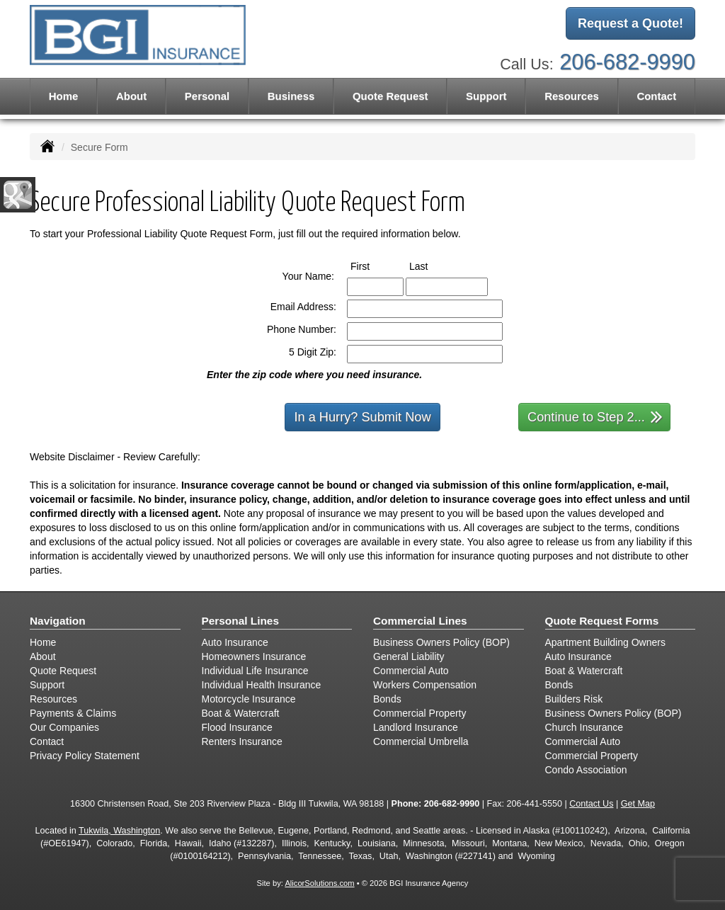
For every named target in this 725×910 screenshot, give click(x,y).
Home (64, 96)
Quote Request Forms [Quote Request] (602, 621)
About (131, 96)
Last (431, 265)
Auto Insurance (235, 642)
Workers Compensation (424, 684)
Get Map (638, 804)
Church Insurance (584, 727)
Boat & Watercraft (241, 713)
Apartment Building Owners (605, 642)
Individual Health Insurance (261, 684)
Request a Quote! (630, 23)
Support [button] (486, 96)
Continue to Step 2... (595, 416)
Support (47, 684)
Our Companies (64, 727)
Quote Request (63, 670)
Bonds (387, 699)
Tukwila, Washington (119, 831)
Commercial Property (419, 713)
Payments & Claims (73, 713)
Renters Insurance (242, 741)
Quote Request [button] (390, 96)
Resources (53, 699)
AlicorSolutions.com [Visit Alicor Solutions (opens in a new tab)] (319, 883)
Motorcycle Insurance (249, 699)
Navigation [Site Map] (58, 621)
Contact (656, 96)
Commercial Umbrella (421, 741)
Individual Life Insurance (255, 670)
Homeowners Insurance (254, 656)
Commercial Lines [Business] (420, 621)
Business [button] (291, 96)
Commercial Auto (411, 670)
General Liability (408, 656)
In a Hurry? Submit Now (362, 417)
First (373, 265)
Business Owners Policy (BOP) (441, 642)
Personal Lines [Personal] (241, 621)
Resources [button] (571, 96)
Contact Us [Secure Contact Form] (591, 804)
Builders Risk (574, 699)
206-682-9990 (627, 62)
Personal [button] (207, 96)
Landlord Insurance (415, 727)
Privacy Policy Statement (84, 755)
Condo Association (586, 769)
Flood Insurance (237, 727)
